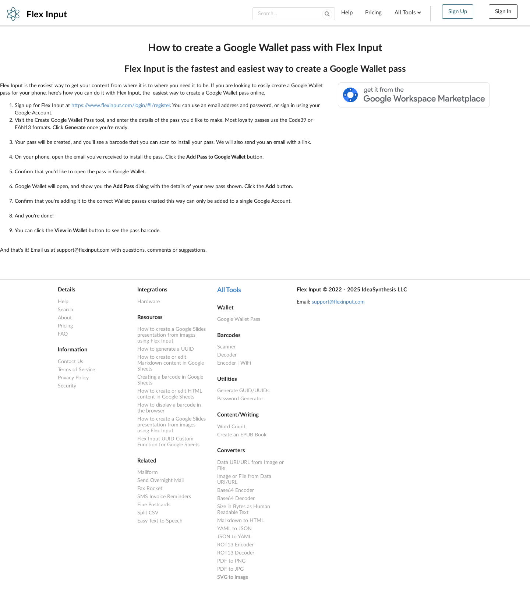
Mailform (147, 472)
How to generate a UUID (165, 349)
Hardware (148, 301)
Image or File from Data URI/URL (244, 479)
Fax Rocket (149, 488)
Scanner (226, 347)
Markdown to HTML (240, 520)
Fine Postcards (153, 504)
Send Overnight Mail (160, 480)
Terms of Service (76, 369)
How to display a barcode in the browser (169, 408)
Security (67, 386)
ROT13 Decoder (235, 553)
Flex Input (46, 14)
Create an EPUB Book (241, 434)
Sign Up (457, 11)
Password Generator (240, 398)
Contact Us (70, 361)
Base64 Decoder (236, 498)
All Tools (409, 12)
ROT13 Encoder (235, 544)
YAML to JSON (234, 528)
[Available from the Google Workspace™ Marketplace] (414, 106)
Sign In (503, 11)
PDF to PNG (231, 561)
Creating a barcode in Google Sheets (170, 380)
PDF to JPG (230, 569)
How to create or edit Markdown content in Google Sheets (170, 363)
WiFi (245, 363)
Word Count (231, 426)
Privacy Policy (73, 377)
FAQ (63, 334)
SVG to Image (232, 577)
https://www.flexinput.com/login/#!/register (120, 105)
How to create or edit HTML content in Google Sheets (169, 394)
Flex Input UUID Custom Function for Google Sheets (168, 441)
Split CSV (147, 512)
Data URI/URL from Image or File (250, 465)
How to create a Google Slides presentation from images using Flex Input (171, 335)
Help (347, 12)
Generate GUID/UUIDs (243, 390)
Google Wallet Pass (238, 319)
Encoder (226, 363)
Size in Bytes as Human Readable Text (243, 509)
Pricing (373, 12)
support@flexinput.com (338, 302)
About (65, 317)
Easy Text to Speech (160, 521)
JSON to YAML (234, 536)
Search (65, 309)
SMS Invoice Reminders (164, 496)
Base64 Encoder (235, 490)
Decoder (227, 355)
